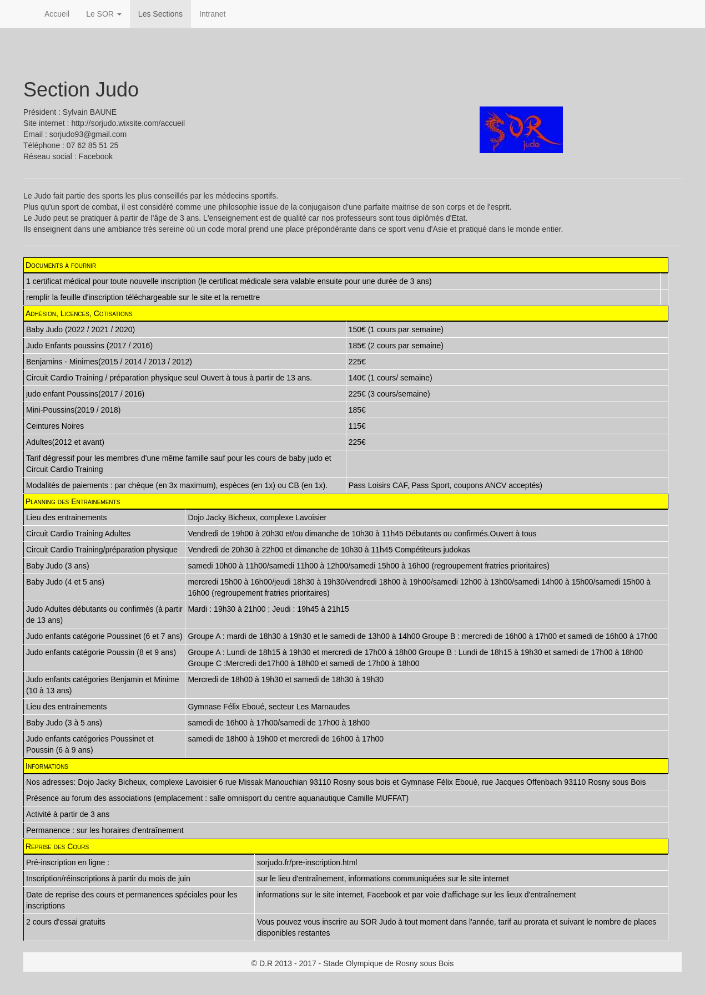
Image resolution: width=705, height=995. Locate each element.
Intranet (212, 13)
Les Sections (160, 13)
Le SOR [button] (104, 13)
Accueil (56, 13)
